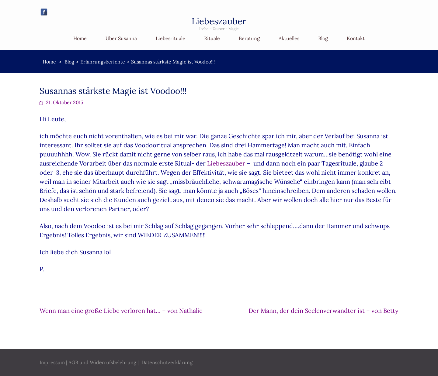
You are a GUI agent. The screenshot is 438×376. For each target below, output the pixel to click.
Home (80, 38)
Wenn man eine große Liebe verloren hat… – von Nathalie (121, 310)
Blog (323, 38)
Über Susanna (121, 38)
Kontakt (356, 38)
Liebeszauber (219, 21)
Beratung (249, 38)
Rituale (212, 38)
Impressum (52, 362)
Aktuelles (289, 38)
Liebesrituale (170, 38)
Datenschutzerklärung (167, 362)
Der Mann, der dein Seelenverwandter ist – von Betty (323, 310)
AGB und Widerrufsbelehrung (102, 362)
